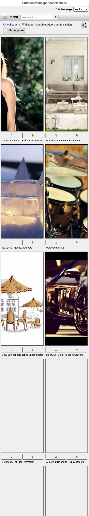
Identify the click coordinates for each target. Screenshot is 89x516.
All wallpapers (11, 24)
